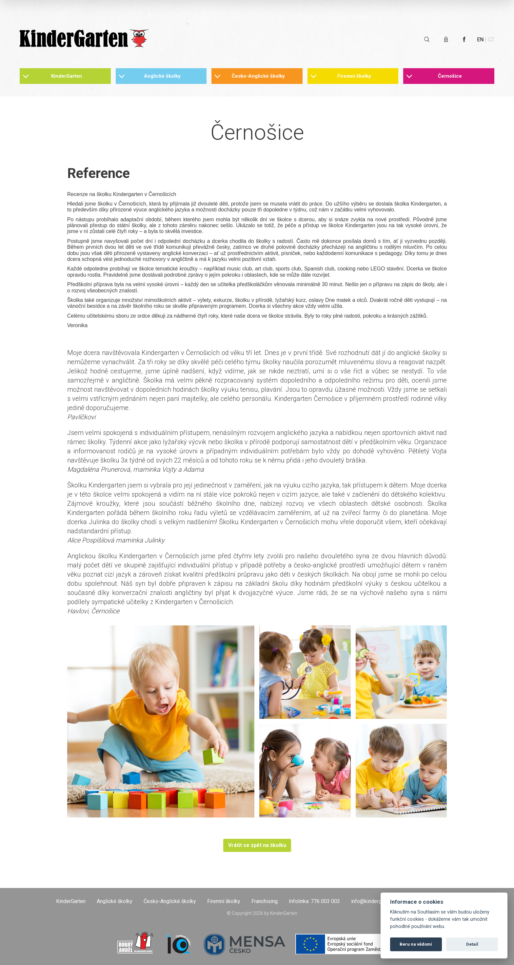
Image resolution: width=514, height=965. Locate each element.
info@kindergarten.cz (375, 901)
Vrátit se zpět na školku (257, 845)
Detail (472, 944)
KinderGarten (66, 76)
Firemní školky (354, 76)
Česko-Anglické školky (258, 76)
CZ (491, 39)
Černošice (450, 76)
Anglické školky (162, 76)
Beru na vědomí (416, 944)
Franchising (264, 901)
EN (480, 39)
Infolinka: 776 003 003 (314, 901)
